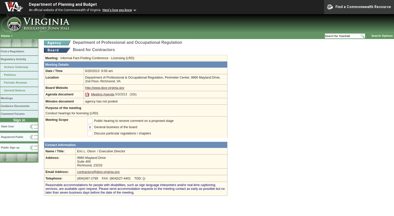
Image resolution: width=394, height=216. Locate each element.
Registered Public (12, 136)
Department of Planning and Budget (63, 4)
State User (7, 126)
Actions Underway (16, 66)
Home (5, 36)
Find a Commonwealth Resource (359, 7)
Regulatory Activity (13, 59)
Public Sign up (10, 147)
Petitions (10, 74)
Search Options (382, 35)
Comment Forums (13, 113)
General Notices (14, 90)
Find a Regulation (12, 51)
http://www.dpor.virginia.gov (104, 88)
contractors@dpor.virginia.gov (98, 172)
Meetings (7, 98)
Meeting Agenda (102, 94)
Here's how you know (117, 10)
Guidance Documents (15, 105)
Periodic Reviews (15, 82)
